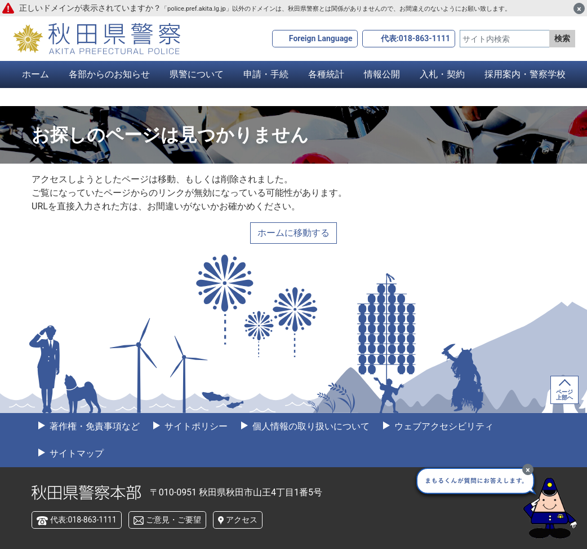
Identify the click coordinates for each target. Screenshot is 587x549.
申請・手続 (265, 74)
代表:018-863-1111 (415, 38)
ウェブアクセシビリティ (442, 426)
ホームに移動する (293, 232)
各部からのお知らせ (109, 74)
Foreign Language (321, 38)
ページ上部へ (564, 395)
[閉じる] (579, 8)
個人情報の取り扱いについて (310, 426)
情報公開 (382, 74)
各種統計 (326, 74)
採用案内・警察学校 (525, 74)
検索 (562, 38)
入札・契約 (442, 74)
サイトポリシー (195, 426)
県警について (197, 74)
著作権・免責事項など (93, 426)
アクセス (241, 519)
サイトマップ (75, 453)
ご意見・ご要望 (173, 519)
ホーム (35, 74)
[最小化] (527, 469)
